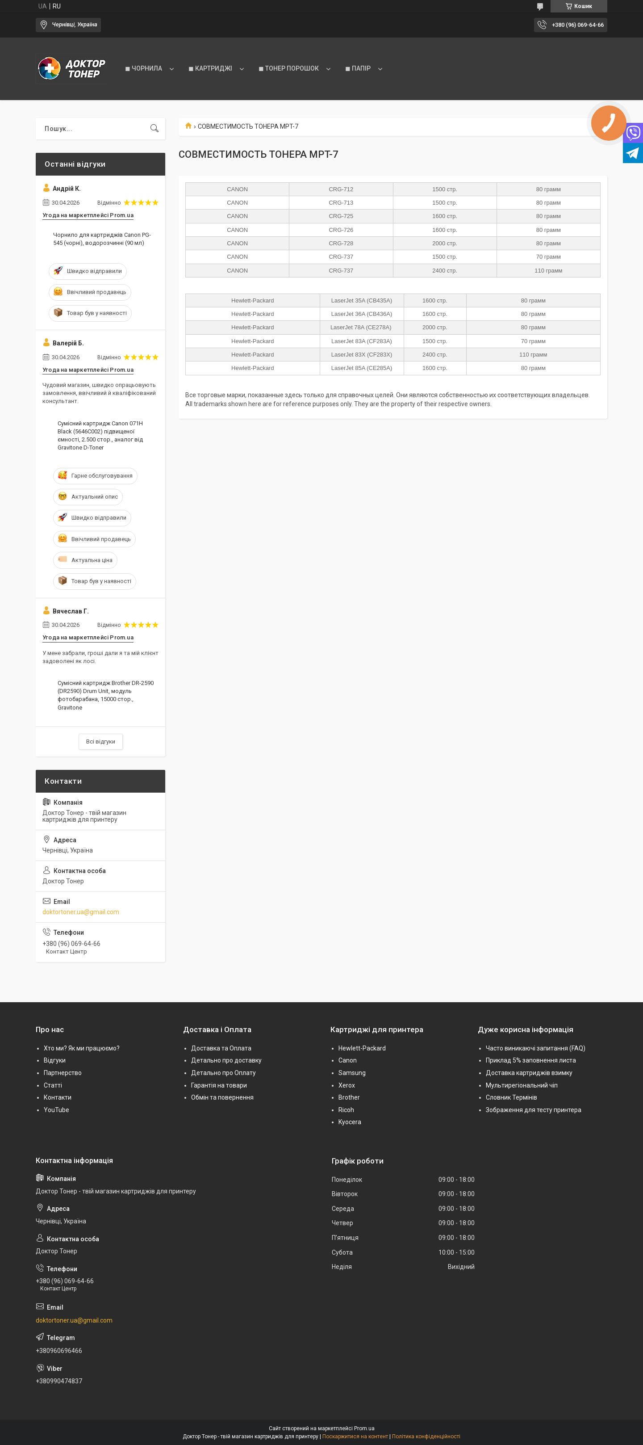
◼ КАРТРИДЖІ (210, 68)
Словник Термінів (511, 1097)
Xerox (346, 1085)
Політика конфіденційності (426, 1436)
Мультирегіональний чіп (522, 1085)
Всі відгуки (100, 741)
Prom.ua (364, 1428)
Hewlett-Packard (362, 1048)
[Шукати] (154, 128)
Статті (53, 1085)
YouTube (56, 1109)
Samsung (352, 1072)
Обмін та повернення (222, 1097)
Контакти (57, 1097)
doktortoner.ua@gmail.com (80, 912)
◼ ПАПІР (358, 68)
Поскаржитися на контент (355, 1436)
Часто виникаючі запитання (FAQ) (535, 1048)
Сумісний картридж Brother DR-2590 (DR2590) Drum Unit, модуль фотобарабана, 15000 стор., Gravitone (106, 695)
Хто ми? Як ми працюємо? (82, 1048)
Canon (347, 1060)
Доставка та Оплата (221, 1048)
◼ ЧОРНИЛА (143, 68)
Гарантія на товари (219, 1085)
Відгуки (55, 1060)
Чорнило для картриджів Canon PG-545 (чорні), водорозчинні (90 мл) (102, 238)
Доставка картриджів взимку (529, 1072)
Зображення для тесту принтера (533, 1109)
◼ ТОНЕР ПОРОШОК (289, 68)
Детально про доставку (226, 1060)
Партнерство (63, 1072)
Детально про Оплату (223, 1072)
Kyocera (349, 1122)
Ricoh (346, 1109)
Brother (349, 1097)
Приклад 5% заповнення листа (531, 1060)
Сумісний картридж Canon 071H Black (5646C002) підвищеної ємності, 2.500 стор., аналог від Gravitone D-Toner (100, 435)
